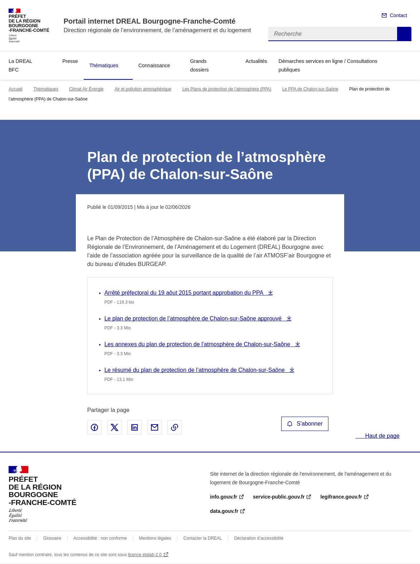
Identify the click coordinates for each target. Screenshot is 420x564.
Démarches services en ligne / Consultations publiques (328, 65)
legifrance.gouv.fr (341, 497)
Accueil (16, 89)
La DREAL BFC (20, 65)
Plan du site (20, 538)
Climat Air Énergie (86, 89)
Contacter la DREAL (203, 538)
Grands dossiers (199, 65)
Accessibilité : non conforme (100, 538)
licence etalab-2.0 (145, 554)
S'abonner (305, 424)
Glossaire (52, 538)
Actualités (256, 61)
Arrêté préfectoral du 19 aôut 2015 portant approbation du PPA (184, 293)
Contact (398, 15)
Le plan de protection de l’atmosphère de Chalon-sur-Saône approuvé (193, 318)
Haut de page (381, 436)
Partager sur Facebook (94, 427)
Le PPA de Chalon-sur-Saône (310, 89)
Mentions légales (155, 538)
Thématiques (103, 65)
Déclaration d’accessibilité (258, 538)
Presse (70, 61)
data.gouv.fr (224, 511)
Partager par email (154, 427)
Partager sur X (114, 427)
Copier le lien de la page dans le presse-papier (174, 427)
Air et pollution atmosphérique (142, 89)
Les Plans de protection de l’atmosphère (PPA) (227, 89)
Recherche (404, 34)
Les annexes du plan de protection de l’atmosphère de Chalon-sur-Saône (198, 344)
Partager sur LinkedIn (134, 427)
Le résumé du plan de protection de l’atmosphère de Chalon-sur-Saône (195, 370)
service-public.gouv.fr (278, 497)
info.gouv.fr (223, 497)
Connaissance (154, 65)
